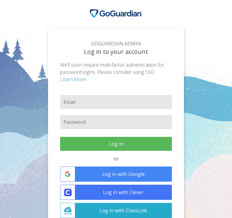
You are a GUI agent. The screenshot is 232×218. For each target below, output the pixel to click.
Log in (116, 143)
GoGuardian (116, 13)
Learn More (73, 79)
